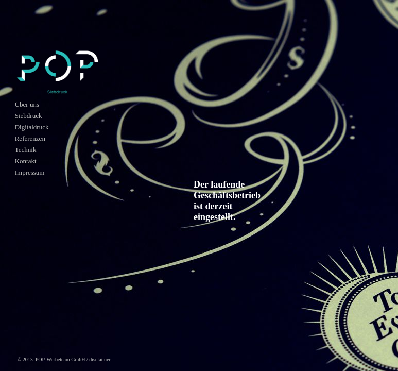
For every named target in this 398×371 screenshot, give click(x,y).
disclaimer (100, 359)
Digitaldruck (32, 127)
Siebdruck (28, 116)
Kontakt (26, 161)
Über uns (27, 104)
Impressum (30, 172)
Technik (26, 150)
